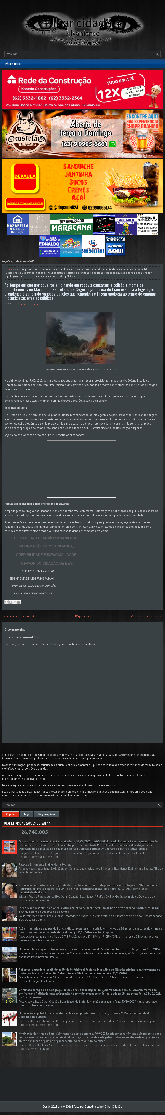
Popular (11, 814)
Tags (27, 814)
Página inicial (13, 64)
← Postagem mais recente (19, 616)
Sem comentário (28, 304)
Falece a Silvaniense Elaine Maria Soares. (45, 864)
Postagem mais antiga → (146, 616)
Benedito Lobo (94, 1107)
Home (9, 269)
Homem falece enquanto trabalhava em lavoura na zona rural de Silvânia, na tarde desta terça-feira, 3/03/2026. (89, 949)
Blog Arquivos (47, 814)
